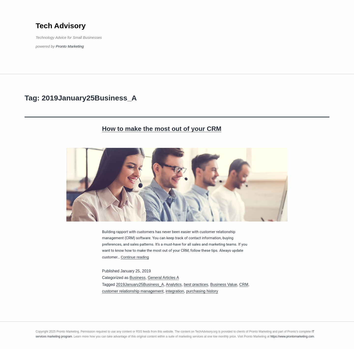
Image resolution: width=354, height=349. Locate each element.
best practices (196, 284)
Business (138, 278)
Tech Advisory (61, 26)
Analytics (174, 284)
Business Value (223, 284)
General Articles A (163, 278)
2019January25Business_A (140, 284)
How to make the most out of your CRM (161, 128)
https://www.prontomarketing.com (292, 336)
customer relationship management (132, 291)
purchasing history (202, 291)
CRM (243, 284)
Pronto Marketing (70, 46)
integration (175, 291)
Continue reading (135, 257)
